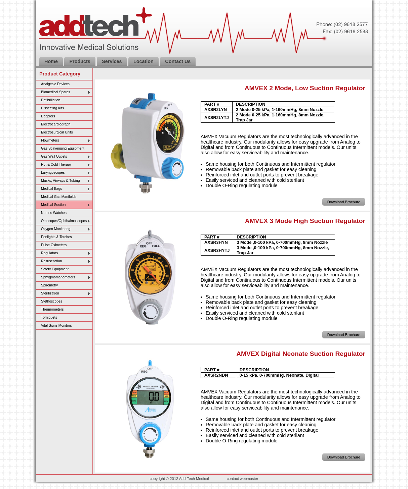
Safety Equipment (55, 269)
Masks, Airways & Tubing (60, 180)
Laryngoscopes (53, 172)
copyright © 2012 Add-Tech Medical (179, 479)
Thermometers (52, 309)
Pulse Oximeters (54, 245)
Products (79, 61)
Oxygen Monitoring (55, 229)
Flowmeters (50, 140)
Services (112, 61)
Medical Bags (51, 189)
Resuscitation (51, 261)
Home (51, 61)
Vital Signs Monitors (56, 325)
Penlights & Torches (56, 237)
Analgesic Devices (55, 84)
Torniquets (49, 317)
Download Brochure (343, 202)
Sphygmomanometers (58, 277)
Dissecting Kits (52, 108)
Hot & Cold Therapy (56, 164)
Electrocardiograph (55, 124)
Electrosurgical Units (57, 132)
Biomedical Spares (55, 92)
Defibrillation (50, 100)
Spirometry (49, 285)
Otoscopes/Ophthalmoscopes (64, 221)
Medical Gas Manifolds (58, 197)
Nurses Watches (54, 213)
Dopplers (48, 116)
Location (143, 61)
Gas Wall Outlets (54, 156)
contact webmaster (242, 479)
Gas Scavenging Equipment (62, 148)
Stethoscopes (51, 301)
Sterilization (50, 293)
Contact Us (178, 61)
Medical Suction (53, 205)
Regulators (49, 253)
